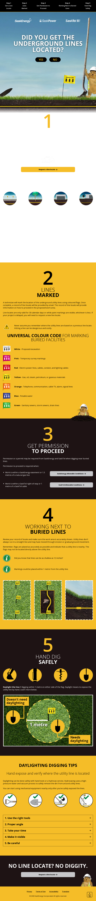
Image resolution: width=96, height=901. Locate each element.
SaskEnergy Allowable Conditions (70, 474)
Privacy (29, 891)
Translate (65, 891)
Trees (8, 224)
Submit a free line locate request (73, 145)
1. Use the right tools (17, 818)
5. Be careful (12, 843)
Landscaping (12, 218)
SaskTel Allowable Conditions (70, 485)
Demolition (11, 250)
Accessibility (53, 891)
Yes (32, 61)
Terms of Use (41, 891)
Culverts (10, 243)
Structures (11, 231)
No (64, 61)
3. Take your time (15, 830)
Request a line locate (47, 169)
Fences (9, 212)
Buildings (10, 237)
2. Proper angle (14, 824)
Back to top (89, 895)
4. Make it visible (15, 836)
